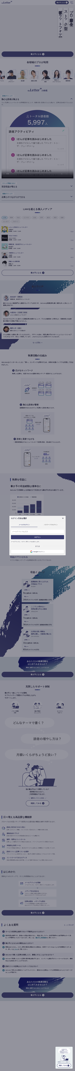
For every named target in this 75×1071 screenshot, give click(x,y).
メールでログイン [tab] (24, 525)
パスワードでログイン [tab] (51, 525)
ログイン (37, 537)
